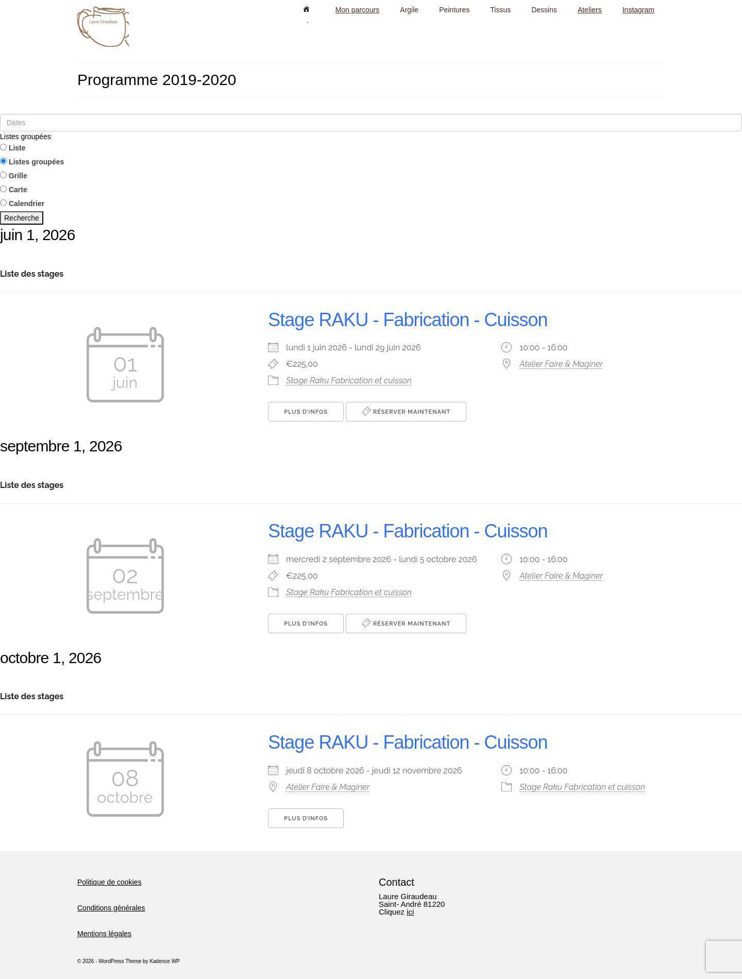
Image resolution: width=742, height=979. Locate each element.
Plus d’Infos (306, 412)
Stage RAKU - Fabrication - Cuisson (407, 319)
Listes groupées (25, 136)
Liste (13, 148)
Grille (13, 176)
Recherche (21, 218)
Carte (13, 189)
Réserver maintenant (406, 411)
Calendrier (22, 203)
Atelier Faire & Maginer (561, 364)
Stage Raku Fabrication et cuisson (349, 380)
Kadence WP (164, 961)
